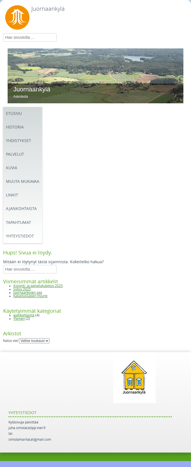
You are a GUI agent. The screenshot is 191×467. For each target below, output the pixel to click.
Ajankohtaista (21, 208)
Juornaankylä (48, 8)
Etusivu (14, 113)
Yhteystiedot (20, 236)
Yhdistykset (18, 140)
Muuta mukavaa (22, 181)
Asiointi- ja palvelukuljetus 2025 (38, 286)
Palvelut (15, 154)
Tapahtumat (18, 222)
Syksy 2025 (22, 289)
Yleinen (19, 319)
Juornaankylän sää (27, 293)
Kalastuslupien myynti (30, 296)
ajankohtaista (23, 315)
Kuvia (11, 168)
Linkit (12, 195)
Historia (15, 127)
